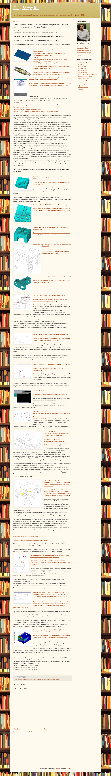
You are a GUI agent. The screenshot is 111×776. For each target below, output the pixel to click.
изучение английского (84, 78)
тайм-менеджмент (83, 87)
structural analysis (32, 679)
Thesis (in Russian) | (22, 107)
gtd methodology (82, 66)
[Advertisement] (55, 750)
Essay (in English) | (35, 111)
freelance (80, 64)
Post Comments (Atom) (26, 731)
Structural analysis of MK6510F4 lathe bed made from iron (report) (51, 205)
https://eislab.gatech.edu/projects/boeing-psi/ (45, 63)
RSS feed (79, 55)
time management (82, 72)
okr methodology (82, 68)
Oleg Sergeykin (26, 7)
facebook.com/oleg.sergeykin (84, 50)
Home (45, 729)
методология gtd (82, 80)
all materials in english (22, 679)
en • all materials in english (23, 15)
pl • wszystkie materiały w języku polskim (70, 15)
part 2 (49, 61)
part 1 (45, 61)
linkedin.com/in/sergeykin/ (83, 48)
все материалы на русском (43, 679)
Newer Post (17, 729)
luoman (58, 768)
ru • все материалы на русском (44, 15)
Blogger (69, 768)
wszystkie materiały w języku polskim (87, 74)
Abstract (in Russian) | (27, 109)
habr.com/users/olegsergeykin (84, 52)
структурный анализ (54, 679)
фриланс (80, 89)
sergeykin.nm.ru (52, 30)
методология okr (82, 83)
